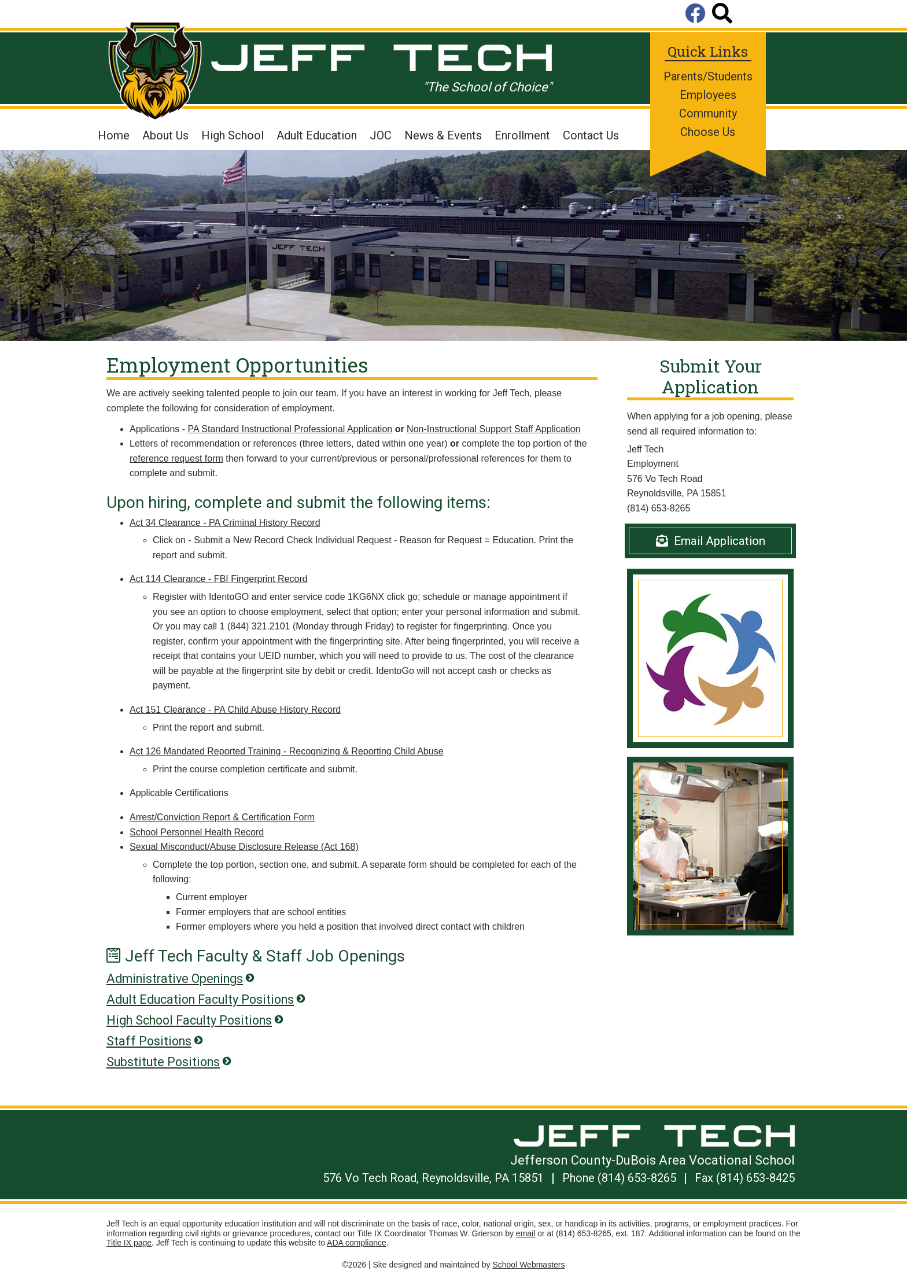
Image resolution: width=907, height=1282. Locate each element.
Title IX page (129, 1242)
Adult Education (316, 135)
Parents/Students (708, 76)
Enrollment (522, 135)
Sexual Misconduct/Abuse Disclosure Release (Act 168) (244, 847)
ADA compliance (356, 1242)
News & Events (443, 135)
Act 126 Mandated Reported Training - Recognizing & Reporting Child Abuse (287, 751)
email (525, 1233)
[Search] (722, 14)
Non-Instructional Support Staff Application (493, 429)
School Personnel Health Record (197, 832)
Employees (708, 95)
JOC (381, 135)
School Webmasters (528, 1264)
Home (114, 135)
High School (232, 135)
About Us (165, 135)
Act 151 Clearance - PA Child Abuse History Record (235, 709)
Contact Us (591, 135)
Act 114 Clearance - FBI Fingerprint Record (219, 579)
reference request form (176, 458)
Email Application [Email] (710, 541)
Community (708, 113)
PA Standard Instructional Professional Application (290, 429)
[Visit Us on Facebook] (698, 14)
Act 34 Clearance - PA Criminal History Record (225, 523)
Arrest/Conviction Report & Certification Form (222, 817)
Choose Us (707, 132)
